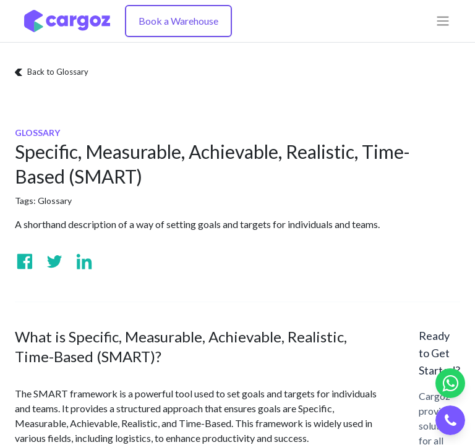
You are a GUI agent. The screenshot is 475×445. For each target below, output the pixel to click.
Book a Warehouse (178, 21)
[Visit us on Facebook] (25, 261)
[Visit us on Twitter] (54, 261)
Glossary (55, 200)
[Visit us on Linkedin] (84, 261)
